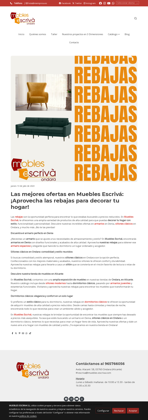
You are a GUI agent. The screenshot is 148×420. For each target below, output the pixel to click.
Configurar (103, 410)
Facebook (65, 3)
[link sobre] (41, 370)
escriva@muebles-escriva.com (94, 372)
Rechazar (119, 410)
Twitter (77, 3)
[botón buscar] (135, 18)
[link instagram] (104, 3)
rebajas (19, 216)
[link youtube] (108, 3)
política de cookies (28, 416)
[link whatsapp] (113, 3)
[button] (114, 34)
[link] (22, 18)
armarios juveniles (120, 283)
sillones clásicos (124, 223)
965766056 (115, 364)
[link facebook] (100, 3)
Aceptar (133, 410)
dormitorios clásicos (96, 301)
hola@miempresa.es (37, 3)
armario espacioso (21, 245)
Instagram (90, 3)
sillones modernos (56, 283)
